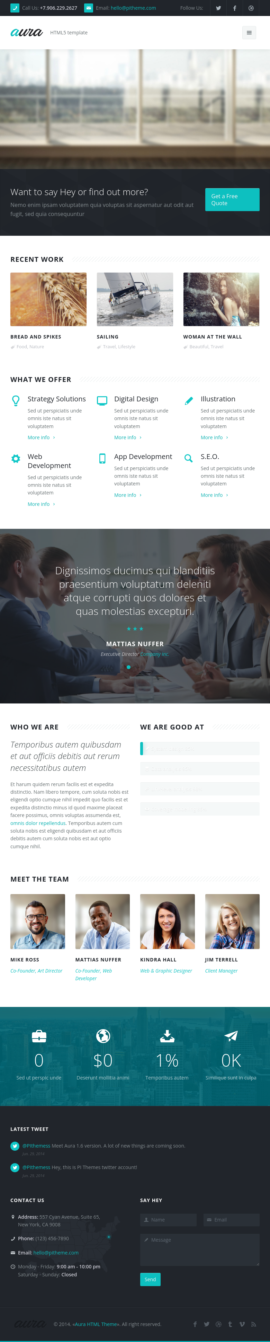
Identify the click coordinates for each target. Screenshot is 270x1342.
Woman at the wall (212, 336)
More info (42, 437)
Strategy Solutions (57, 398)
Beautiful (199, 346)
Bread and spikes (35, 336)
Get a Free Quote (225, 199)
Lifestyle (126, 346)
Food (22, 346)
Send (150, 1279)
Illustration (218, 398)
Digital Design (136, 398)
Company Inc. (154, 654)
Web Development (49, 461)
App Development (143, 456)
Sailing (108, 336)
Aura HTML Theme (96, 1324)
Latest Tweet (29, 1129)
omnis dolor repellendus (37, 823)
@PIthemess (36, 1145)
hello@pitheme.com (133, 8)
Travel (109, 346)
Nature (36, 346)
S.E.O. (210, 456)
